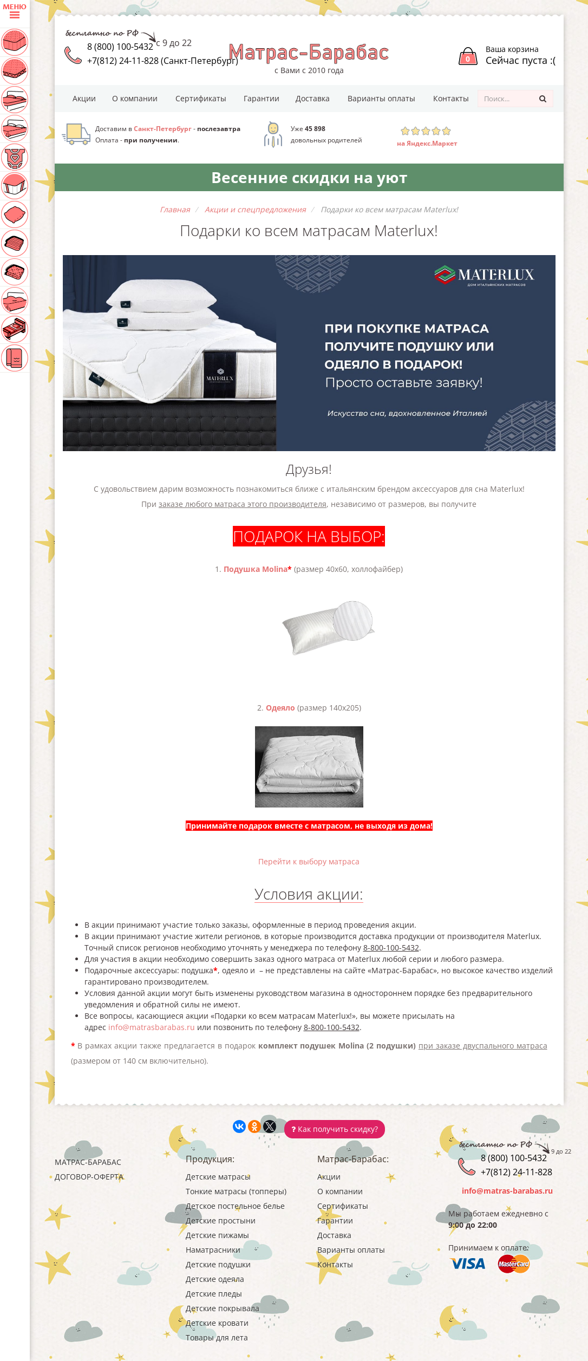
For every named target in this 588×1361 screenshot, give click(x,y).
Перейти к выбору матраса (309, 861)
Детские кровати (217, 1323)
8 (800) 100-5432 (120, 46)
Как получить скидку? (334, 1129)
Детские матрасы (218, 1176)
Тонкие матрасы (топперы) (236, 1191)
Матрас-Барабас (88, 1162)
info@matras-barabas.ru (507, 1191)
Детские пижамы (217, 1235)
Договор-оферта (89, 1176)
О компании (135, 98)
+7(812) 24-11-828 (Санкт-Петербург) (162, 60)
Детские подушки (218, 1264)
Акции (84, 98)
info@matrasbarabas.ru (151, 1027)
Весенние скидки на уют (309, 177)
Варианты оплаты (381, 98)
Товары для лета (217, 1337)
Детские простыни (221, 1220)
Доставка (313, 98)
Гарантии (261, 98)
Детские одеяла (215, 1279)
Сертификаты (200, 98)
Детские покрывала (222, 1308)
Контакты (451, 98)
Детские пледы (214, 1293)
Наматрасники (213, 1250)
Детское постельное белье (235, 1206)
